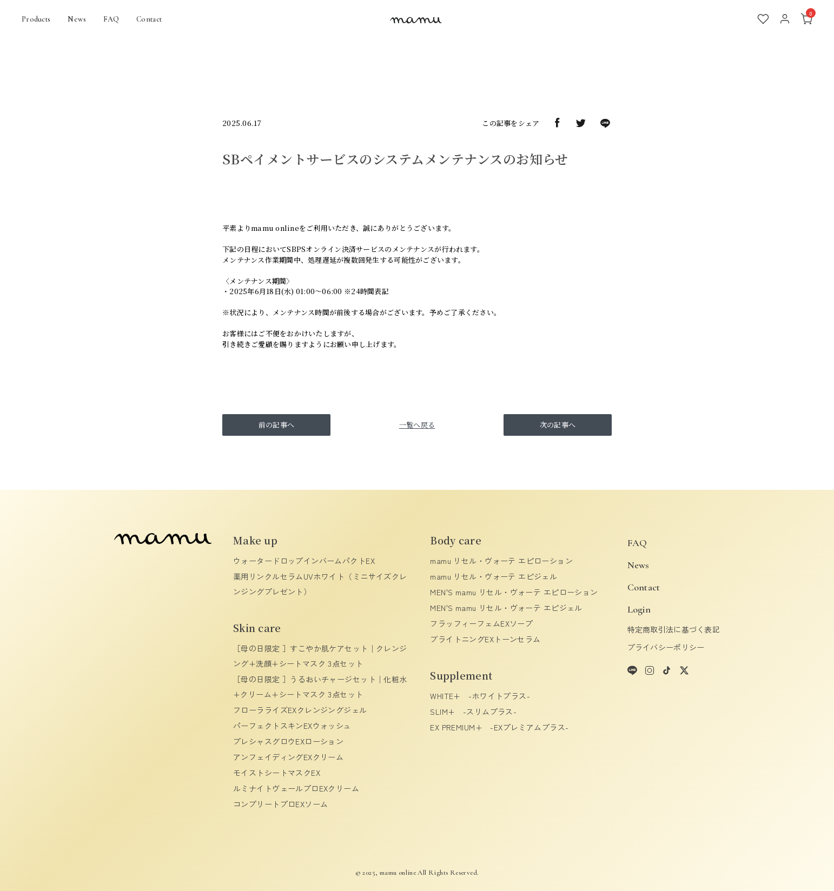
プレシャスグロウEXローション (288, 741)
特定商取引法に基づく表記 (673, 629)
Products (36, 19)
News (77, 19)
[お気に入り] (763, 19)
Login (639, 609)
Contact (149, 19)
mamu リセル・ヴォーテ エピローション (501, 560)
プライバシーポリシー (666, 647)
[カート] (806, 19)
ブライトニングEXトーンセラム (485, 639)
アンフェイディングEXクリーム (288, 757)
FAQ (111, 19)
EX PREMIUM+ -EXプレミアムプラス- (499, 727)
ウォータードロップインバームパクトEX (304, 560)
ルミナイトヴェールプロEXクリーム (296, 788)
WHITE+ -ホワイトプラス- (480, 695)
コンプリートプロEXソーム (280, 804)
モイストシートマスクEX (276, 772)
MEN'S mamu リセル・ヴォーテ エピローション (514, 592)
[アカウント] (785, 19)
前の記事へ (276, 425)
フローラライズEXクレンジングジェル (300, 709)
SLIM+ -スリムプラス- (473, 711)
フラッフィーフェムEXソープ (481, 623)
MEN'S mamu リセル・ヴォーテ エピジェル (506, 607)
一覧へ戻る (417, 425)
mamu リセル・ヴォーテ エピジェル (493, 576)
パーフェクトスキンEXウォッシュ (292, 725)
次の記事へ (557, 425)
